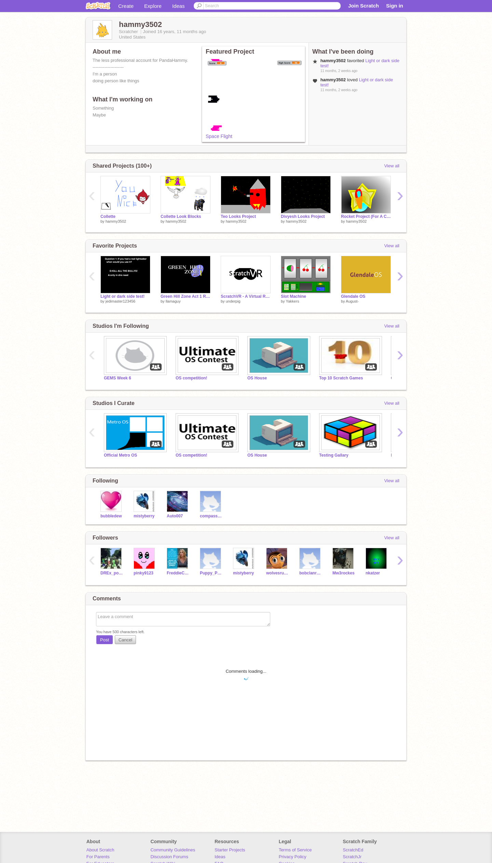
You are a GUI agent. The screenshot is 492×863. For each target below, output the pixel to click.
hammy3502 (116, 221)
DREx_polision (111, 573)
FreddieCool (178, 573)
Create (126, 6)
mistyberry (144, 516)
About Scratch (100, 849)
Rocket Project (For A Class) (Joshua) (366, 216)
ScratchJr (352, 856)
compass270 (211, 516)
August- (352, 301)
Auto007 (175, 516)
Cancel (125, 639)
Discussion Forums (169, 856)
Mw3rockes (343, 573)
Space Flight (219, 136)
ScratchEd (353, 849)
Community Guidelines (172, 849)
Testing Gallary (333, 455)
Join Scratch (363, 6)
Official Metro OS (120, 455)
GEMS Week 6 (117, 378)
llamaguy (173, 301)
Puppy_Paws (211, 573)
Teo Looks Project (238, 216)
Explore (153, 6)
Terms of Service (295, 849)
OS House (257, 378)
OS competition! (191, 378)
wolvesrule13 (277, 573)
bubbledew (111, 516)
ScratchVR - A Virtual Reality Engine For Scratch (246, 296)
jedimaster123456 (120, 301)
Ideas (178, 6)
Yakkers (292, 301)
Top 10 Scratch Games (341, 378)
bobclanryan (310, 573)
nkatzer (373, 573)
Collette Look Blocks (181, 216)
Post (104, 639)
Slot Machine (293, 296)
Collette (107, 216)
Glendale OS (353, 296)
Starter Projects (230, 849)
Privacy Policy (292, 856)
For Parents (98, 856)
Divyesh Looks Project (303, 216)
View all (391, 165)
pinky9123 (143, 573)
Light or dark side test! (122, 296)
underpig (233, 301)
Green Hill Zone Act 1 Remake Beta (185, 296)
